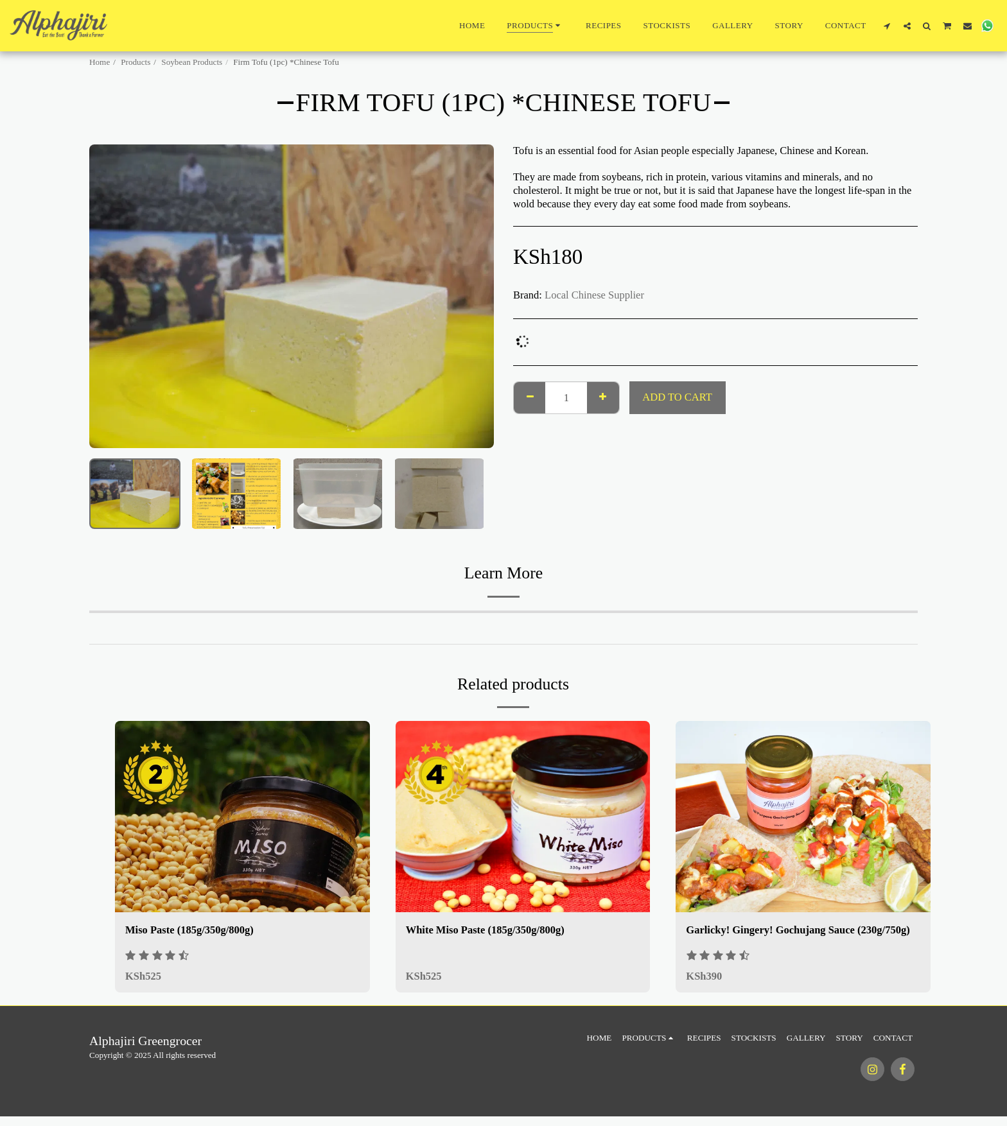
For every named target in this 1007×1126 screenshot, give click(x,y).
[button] (887, 25)
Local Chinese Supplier (594, 295)
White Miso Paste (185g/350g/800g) (485, 930)
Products (135, 62)
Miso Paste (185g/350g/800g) (189, 930)
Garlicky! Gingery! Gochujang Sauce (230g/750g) (797, 930)
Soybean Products (191, 62)
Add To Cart (677, 397)
